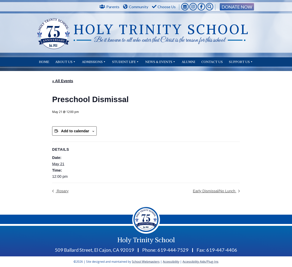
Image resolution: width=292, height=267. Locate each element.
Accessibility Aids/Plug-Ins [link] (200, 262)
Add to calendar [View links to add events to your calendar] (75, 131)
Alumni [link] (188, 62)
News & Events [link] (160, 62)
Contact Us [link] (242, 62)
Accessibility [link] (171, 262)
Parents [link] (112, 6)
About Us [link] (65, 62)
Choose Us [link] (167, 6)
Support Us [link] (213, 62)
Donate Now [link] (237, 7)
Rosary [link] (62, 191)
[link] (185, 7)
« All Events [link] (62, 81)
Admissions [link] (94, 62)
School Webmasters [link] (146, 262)
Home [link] (44, 62)
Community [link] (138, 6)
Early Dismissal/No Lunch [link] (214, 191)
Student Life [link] (125, 62)
